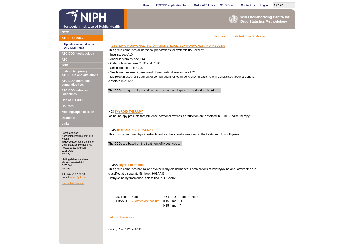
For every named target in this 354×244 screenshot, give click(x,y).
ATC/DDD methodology (78, 53)
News (65, 32)
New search (221, 36)
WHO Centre (228, 5)
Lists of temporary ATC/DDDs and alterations (80, 73)
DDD (65, 65)
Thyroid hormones (131, 165)
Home (146, 5)
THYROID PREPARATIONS (135, 130)
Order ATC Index (204, 5)
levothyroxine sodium (145, 201)
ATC (65, 59)
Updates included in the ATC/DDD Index (79, 46)
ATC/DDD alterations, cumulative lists (76, 82)
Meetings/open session (78, 112)
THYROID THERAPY (129, 111)
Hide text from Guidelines (249, 36)
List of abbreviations (121, 217)
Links (65, 123)
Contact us (248, 5)
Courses (68, 106)
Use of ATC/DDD (73, 100)
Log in (264, 5)
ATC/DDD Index (72, 38)
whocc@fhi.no (78, 177)
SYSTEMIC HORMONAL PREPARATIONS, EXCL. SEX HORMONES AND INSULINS (168, 45)
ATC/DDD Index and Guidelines (75, 92)
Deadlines (69, 118)
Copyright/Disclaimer (73, 183)
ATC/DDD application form (172, 5)
